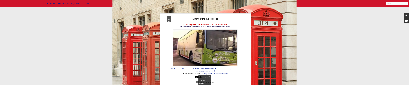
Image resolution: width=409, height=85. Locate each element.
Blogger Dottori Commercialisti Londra (216, 40)
